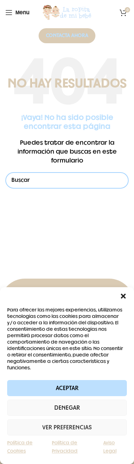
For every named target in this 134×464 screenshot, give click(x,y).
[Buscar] (67, 180)
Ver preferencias (67, 427)
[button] (123, 296)
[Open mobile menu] (17, 12)
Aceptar (67, 388)
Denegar (67, 408)
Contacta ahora (67, 35)
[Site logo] (67, 13)
